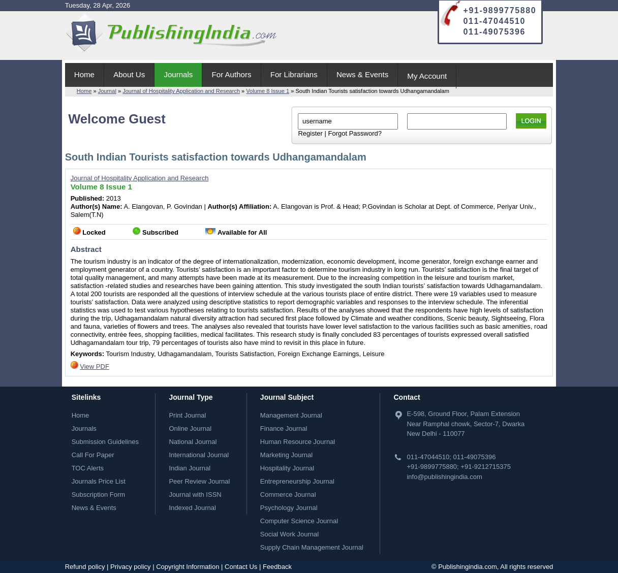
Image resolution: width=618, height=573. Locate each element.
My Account (427, 76)
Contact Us (241, 566)
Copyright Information (187, 566)
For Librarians (294, 74)
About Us (129, 74)
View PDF (94, 366)
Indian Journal (189, 468)
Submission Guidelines (105, 441)
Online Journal (190, 428)
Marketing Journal (286, 455)
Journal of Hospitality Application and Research (181, 91)
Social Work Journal (289, 534)
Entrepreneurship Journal (297, 481)
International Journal (199, 455)
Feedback (277, 566)
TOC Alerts (88, 468)
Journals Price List (99, 481)
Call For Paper (93, 455)
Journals (178, 74)
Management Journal (291, 415)
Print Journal (187, 415)
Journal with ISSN (195, 494)
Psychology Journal (289, 508)
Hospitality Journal (287, 468)
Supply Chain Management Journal (311, 547)
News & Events (362, 74)
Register (310, 133)
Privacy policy (130, 566)
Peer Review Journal (199, 481)
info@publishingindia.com (444, 477)
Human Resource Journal (297, 441)
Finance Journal (283, 428)
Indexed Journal (192, 508)
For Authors (232, 74)
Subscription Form (98, 494)
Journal (107, 91)
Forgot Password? (355, 133)
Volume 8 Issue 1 (267, 91)
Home (84, 74)
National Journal (193, 441)
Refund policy (85, 566)
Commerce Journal (288, 494)
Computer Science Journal (299, 521)
